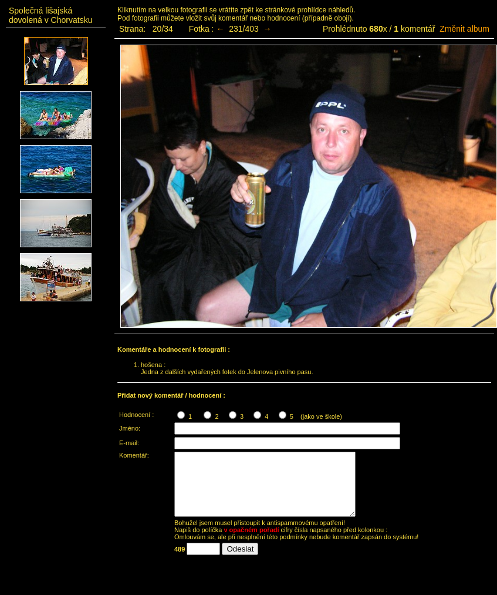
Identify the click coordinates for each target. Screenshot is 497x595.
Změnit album (464, 28)
